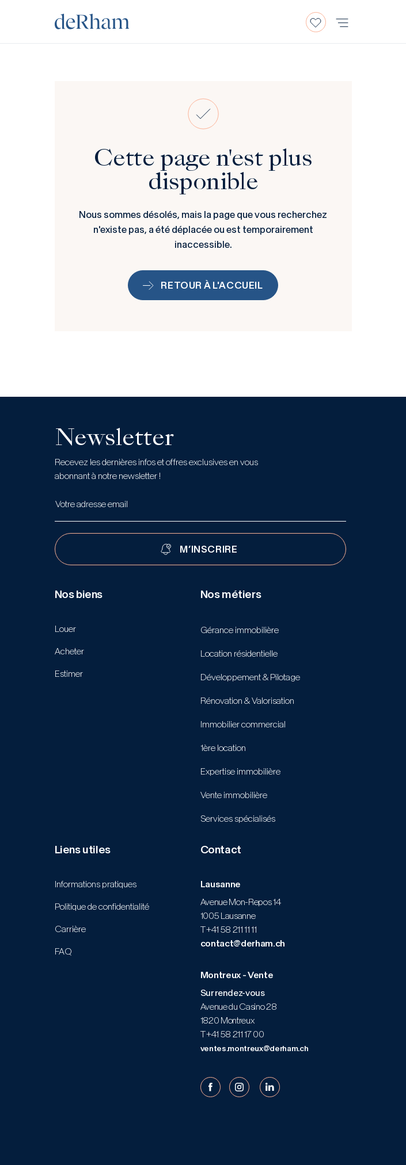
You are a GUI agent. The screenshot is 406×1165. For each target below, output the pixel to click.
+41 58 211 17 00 (234, 1034)
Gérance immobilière (239, 629)
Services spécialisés (237, 818)
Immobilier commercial (243, 724)
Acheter (69, 651)
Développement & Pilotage (250, 677)
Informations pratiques (95, 884)
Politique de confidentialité (102, 906)
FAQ (63, 951)
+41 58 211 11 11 (230, 929)
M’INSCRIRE (208, 549)
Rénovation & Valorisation (247, 700)
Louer (65, 628)
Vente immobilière (233, 795)
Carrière (70, 928)
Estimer (69, 673)
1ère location (223, 747)
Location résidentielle (239, 653)
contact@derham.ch (243, 943)
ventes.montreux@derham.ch (254, 1048)
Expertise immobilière (240, 771)
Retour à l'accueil (203, 285)
